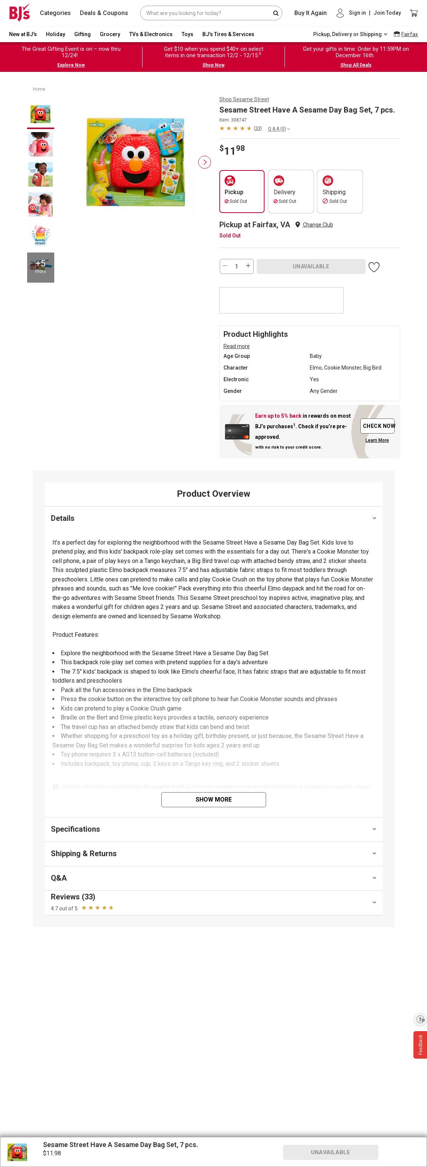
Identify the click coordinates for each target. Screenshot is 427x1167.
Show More (214, 799)
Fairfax (409, 34)
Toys (187, 34)
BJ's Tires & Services (228, 34)
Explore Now (71, 65)
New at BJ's (23, 34)
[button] (240, 128)
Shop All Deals (356, 65)
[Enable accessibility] (420, 1019)
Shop (244, 99)
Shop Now (213, 65)
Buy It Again (310, 13)
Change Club (318, 225)
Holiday (55, 34)
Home (39, 89)
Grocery (110, 34)
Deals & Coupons (104, 13)
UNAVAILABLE (311, 266)
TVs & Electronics (151, 34)
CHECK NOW (379, 426)
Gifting (82, 34)
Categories (55, 13)
